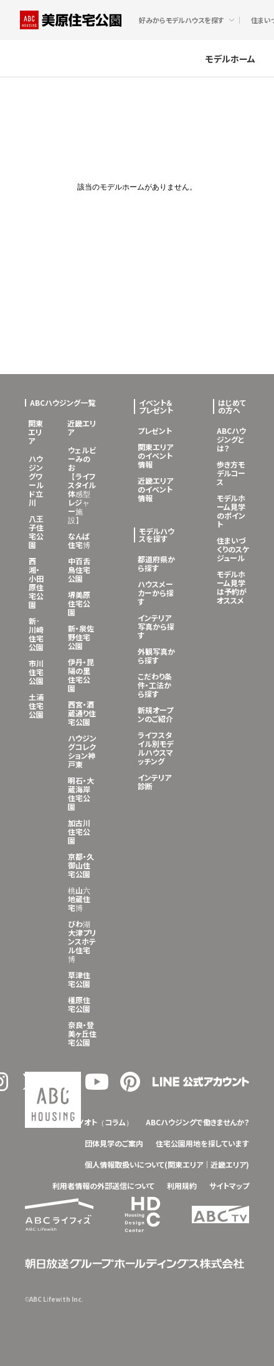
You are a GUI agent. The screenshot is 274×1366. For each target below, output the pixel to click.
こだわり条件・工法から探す (155, 685)
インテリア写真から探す (156, 626)
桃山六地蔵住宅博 (79, 899)
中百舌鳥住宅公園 (79, 570)
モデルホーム (230, 58)
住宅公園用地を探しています (202, 1143)
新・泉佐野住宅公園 (81, 637)
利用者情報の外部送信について (103, 1185)
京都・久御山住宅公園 (81, 865)
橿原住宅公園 (79, 1004)
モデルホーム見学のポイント (231, 511)
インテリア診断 (154, 781)
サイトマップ (229, 1185)
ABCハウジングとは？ (231, 439)
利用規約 (182, 1185)
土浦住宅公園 (36, 705)
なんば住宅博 (79, 540)
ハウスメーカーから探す (156, 593)
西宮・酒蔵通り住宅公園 (82, 713)
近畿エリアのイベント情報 (155, 489)
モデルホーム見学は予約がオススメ (232, 587)
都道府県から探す (156, 563)
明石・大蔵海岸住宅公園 (81, 793)
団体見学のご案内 (114, 1143)
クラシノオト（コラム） (95, 1122)
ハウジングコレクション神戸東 (82, 751)
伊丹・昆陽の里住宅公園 (81, 675)
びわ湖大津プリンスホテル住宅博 (82, 941)
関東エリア (35, 432)
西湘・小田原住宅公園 (36, 583)
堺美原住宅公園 (79, 603)
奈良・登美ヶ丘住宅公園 (82, 1033)
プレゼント (155, 430)
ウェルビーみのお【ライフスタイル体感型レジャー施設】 (82, 485)
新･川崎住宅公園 (36, 633)
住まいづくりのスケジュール (233, 549)
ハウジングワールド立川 (36, 480)
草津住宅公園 (79, 979)
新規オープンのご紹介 (155, 714)
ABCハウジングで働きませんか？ (197, 1122)
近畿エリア (81, 427)
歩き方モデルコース (231, 473)
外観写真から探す (156, 655)
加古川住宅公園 (79, 831)
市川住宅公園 (36, 672)
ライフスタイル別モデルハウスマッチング (155, 747)
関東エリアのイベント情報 (155, 455)
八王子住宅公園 (36, 531)
